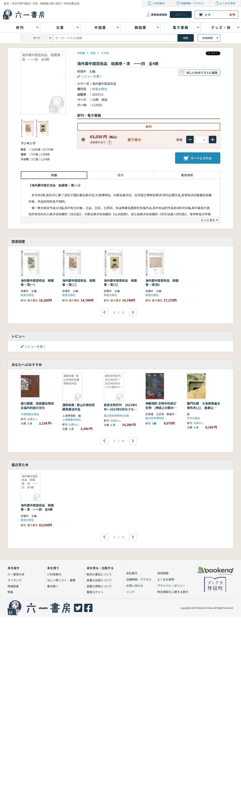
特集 (10, 592)
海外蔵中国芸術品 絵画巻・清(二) (78, 282)
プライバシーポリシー (171, 586)
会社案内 (131, 573)
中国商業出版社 (30, 414)
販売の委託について (99, 574)
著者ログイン (95, 592)
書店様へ (52, 586)
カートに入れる (198, 158)
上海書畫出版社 (71, 419)
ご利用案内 (158, 3)
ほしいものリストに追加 (201, 72)
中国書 (81, 53)
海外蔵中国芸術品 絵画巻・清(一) (37, 282)
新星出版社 (99, 89)
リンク (130, 592)
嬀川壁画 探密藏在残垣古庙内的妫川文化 (37, 405)
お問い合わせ (134, 586)
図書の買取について (99, 586)
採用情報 (163, 573)
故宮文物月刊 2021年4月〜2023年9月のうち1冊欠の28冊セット (120, 409)
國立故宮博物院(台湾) (116, 415)
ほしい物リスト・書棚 (61, 580)
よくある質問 (227, 3)
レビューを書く (91, 76)
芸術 (93, 53)
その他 (105, 53)
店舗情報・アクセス (192, 3)
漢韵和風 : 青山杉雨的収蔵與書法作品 (78, 407)
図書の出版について (99, 580)
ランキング (15, 580)
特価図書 (13, 586)
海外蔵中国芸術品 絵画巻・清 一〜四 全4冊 (37, 507)
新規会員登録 (159, 14)
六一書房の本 (16, 574)
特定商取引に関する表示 (172, 592)
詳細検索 (207, 38)
